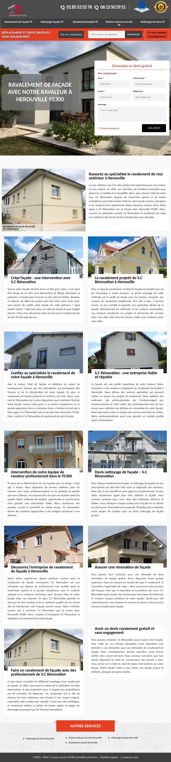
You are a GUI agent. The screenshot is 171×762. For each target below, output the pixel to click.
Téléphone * (139, 91)
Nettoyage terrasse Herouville (40, 738)
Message (102, 104)
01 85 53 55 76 (76, 7)
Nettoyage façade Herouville (124, 737)
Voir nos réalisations (71, 34)
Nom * (101, 78)
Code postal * (139, 78)
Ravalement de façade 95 (18, 21)
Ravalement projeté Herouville (83, 742)
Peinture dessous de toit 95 (119, 23)
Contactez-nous (130, 757)
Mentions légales (109, 757)
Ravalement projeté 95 (85, 21)
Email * (101, 91)
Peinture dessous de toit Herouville (85, 737)
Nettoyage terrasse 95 (153, 21)
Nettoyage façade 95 (52, 21)
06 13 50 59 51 (110, 7)
